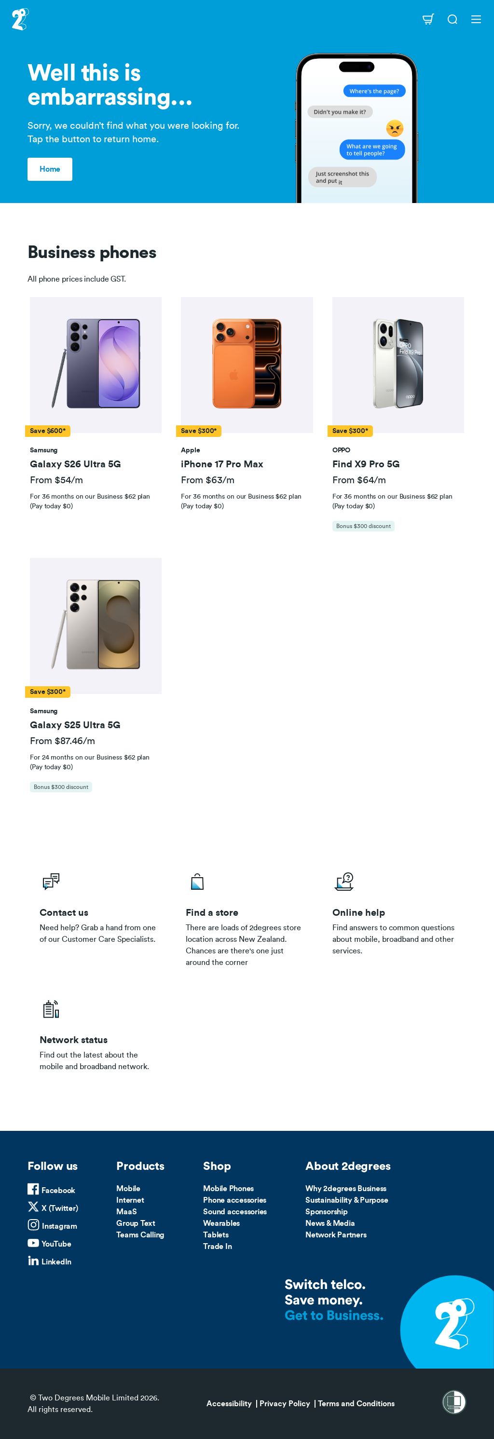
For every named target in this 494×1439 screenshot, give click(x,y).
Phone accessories (234, 1200)
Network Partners (335, 1235)
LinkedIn (56, 1262)
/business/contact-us (100, 916)
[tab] (96, 419)
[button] (96, 365)
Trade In (217, 1246)
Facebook (58, 1191)
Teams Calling (140, 1235)
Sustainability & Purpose (346, 1200)
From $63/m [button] (207, 480)
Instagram (59, 1226)
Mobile (128, 1189)
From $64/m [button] (359, 480)
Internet (130, 1200)
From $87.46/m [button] (62, 741)
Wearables (221, 1223)
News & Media (330, 1223)
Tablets (215, 1235)
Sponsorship (326, 1212)
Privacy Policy (285, 1404)
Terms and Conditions (356, 1404)
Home (50, 169)
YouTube (56, 1244)
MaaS (126, 1212)
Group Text (135, 1223)
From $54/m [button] (56, 480)
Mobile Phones (228, 1189)
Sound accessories (235, 1212)
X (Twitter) (59, 1208)
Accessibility (229, 1404)
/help (393, 916)
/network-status (100, 1032)
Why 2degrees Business (345, 1189)
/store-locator (246, 916)
